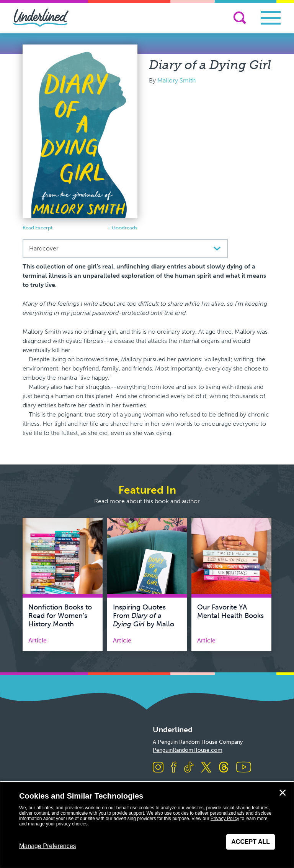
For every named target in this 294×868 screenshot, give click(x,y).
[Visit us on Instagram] (158, 768)
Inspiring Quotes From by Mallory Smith (146, 619)
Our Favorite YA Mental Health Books (230, 611)
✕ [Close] (282, 793)
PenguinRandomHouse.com (187, 750)
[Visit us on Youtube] (243, 768)
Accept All (250, 841)
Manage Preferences (47, 846)
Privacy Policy (225, 818)
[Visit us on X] (206, 768)
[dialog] (147, 825)
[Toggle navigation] (271, 18)
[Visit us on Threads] (224, 768)
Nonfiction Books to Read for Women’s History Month (60, 615)
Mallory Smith (176, 80)
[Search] (240, 18)
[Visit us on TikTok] (188, 768)
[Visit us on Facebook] (173, 768)
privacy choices (72, 824)
